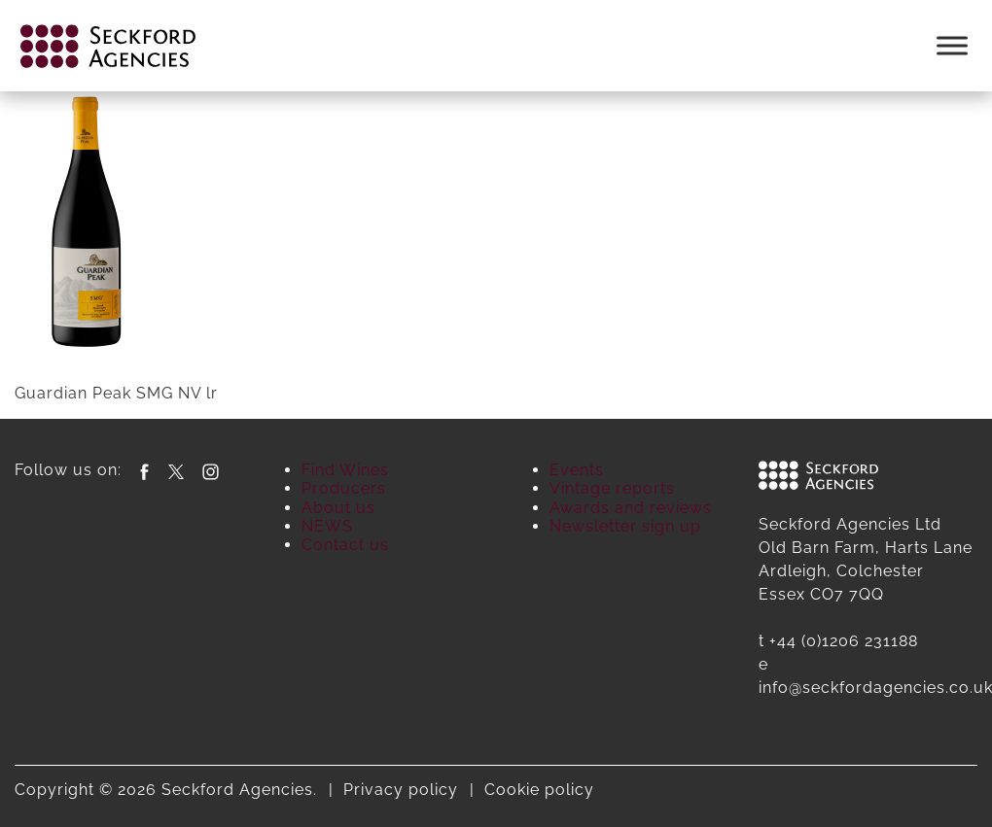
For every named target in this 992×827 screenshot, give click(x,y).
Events (576, 470)
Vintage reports (612, 488)
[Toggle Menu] (952, 45)
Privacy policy (400, 789)
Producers (343, 488)
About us (338, 508)
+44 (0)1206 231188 (843, 641)
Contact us (345, 544)
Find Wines (345, 470)
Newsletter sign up (625, 526)
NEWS (327, 526)
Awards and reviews (630, 508)
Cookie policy (539, 789)
